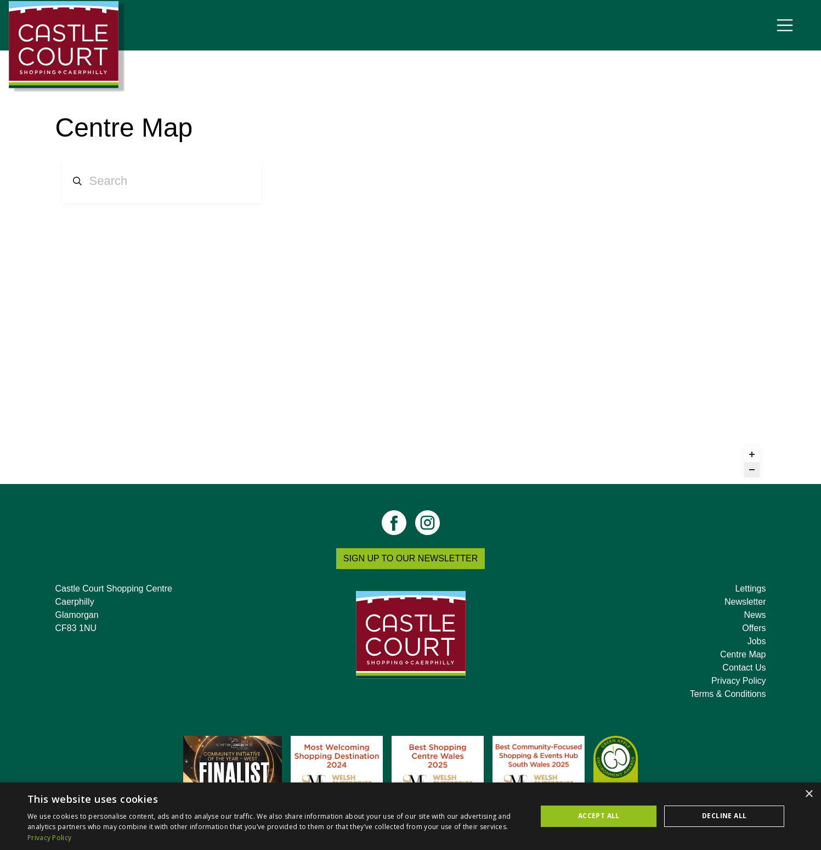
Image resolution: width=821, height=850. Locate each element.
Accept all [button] (599, 815)
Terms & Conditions (728, 694)
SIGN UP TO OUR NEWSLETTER (410, 558)
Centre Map (743, 654)
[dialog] (410, 816)
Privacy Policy (738, 680)
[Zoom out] (752, 469)
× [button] (809, 794)
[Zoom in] (752, 454)
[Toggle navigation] (784, 25)
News (755, 615)
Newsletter (745, 601)
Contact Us (744, 667)
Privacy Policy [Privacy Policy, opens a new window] (49, 837)
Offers (754, 628)
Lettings (750, 588)
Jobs (757, 641)
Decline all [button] (724, 815)
